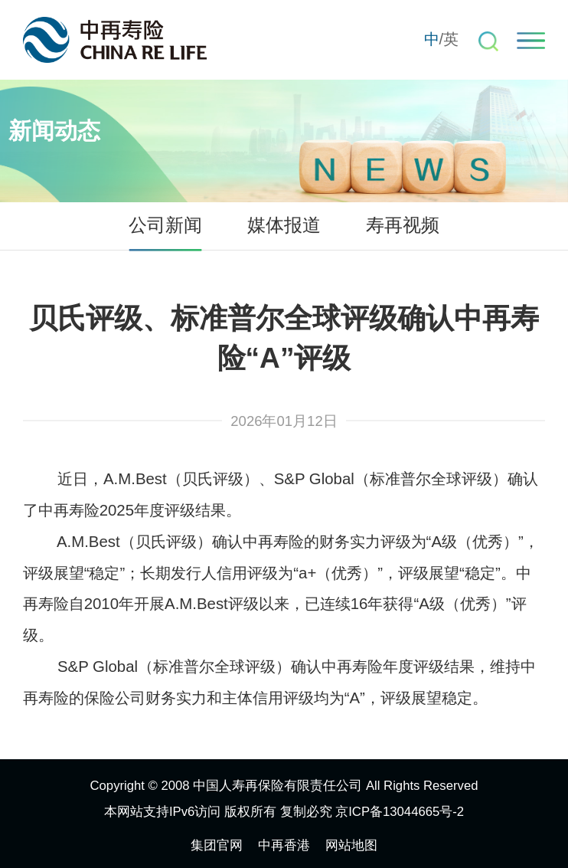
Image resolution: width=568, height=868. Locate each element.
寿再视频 (402, 225)
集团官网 (217, 845)
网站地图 (351, 845)
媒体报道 (284, 225)
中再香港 (284, 845)
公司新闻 (165, 225)
